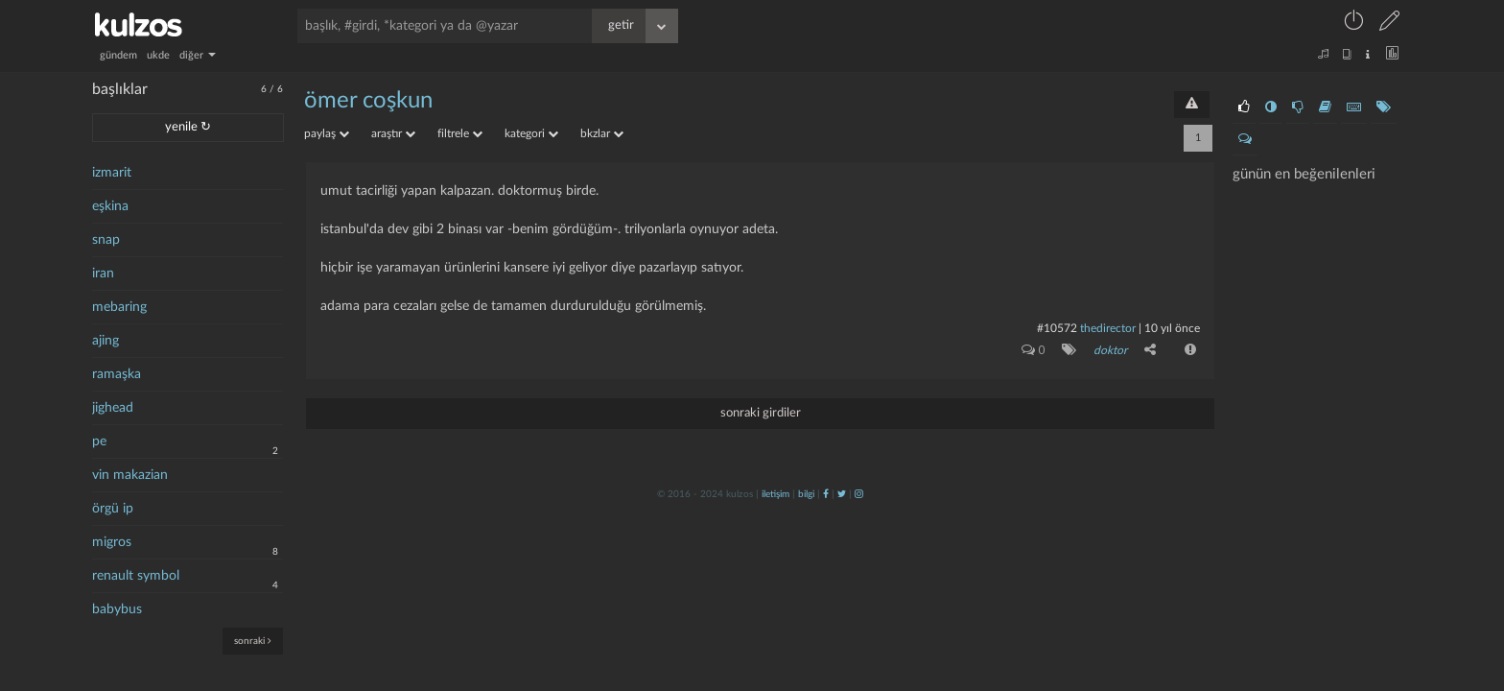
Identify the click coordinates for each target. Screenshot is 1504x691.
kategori (531, 133)
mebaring (119, 307)
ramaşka (116, 374)
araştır (393, 133)
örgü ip (112, 508)
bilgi (806, 494)
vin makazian (130, 475)
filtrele (459, 133)
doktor (1110, 350)
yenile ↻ (188, 127)
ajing (105, 340)
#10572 (1057, 328)
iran (103, 273)
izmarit (111, 172)
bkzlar (601, 133)
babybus (117, 609)
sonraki (252, 640)
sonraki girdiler (760, 413)
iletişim (775, 494)
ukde (158, 55)
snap (106, 240)
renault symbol (135, 576)
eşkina (110, 206)
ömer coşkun (368, 100)
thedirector (1108, 328)
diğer (197, 55)
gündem (118, 55)
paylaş (326, 133)
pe (99, 441)
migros (111, 542)
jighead (112, 408)
